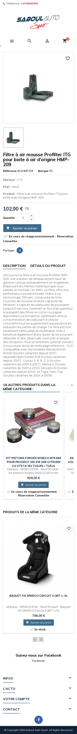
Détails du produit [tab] (48, 266)
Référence (10, 171)
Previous (35, 639)
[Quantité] (23, 218)
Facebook (38, 660)
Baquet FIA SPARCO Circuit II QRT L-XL (38, 596)
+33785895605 (29, 3)
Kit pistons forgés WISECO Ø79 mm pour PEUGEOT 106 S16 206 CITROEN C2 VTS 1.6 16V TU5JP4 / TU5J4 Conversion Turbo (33, 464)
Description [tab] (14, 266)
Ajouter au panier (21, 228)
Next (41, 639)
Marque (43, 171)
